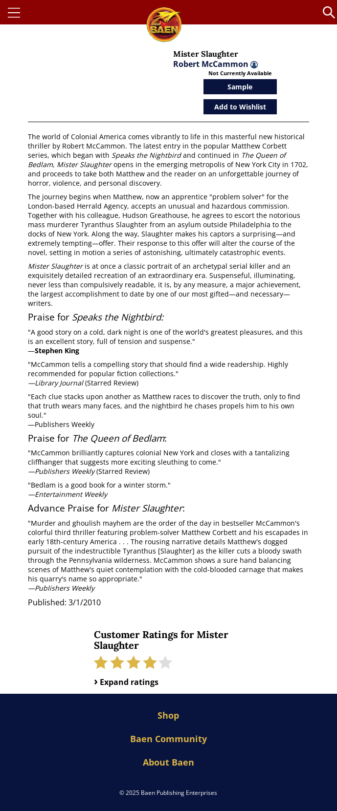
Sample (239, 86)
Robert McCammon (215, 64)
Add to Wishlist (240, 106)
